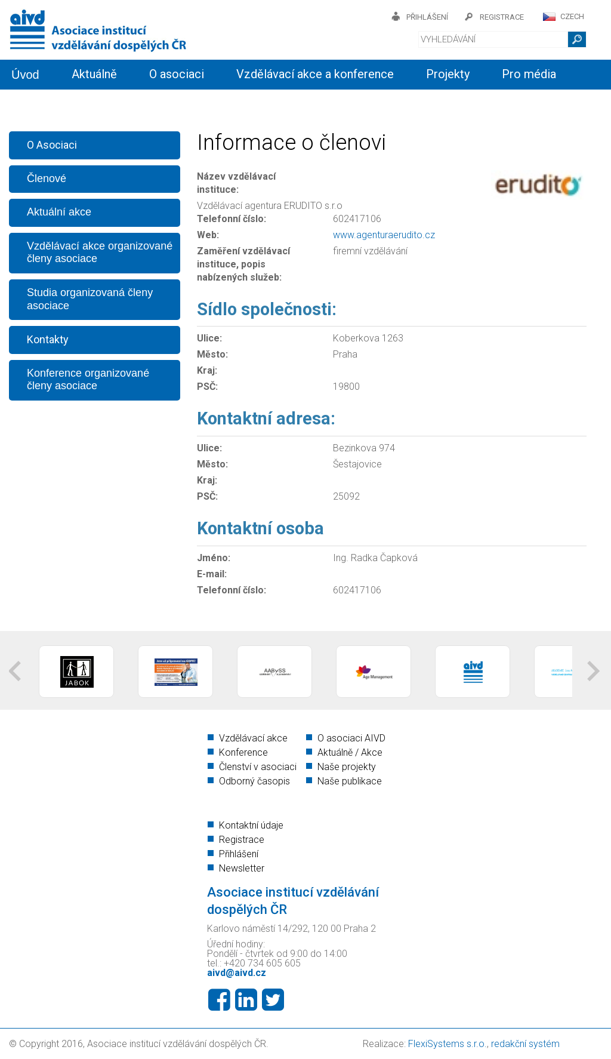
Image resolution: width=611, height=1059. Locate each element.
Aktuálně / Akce (349, 752)
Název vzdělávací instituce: (236, 183)
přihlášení (427, 17)
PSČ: (207, 386)
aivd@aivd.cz (236, 972)
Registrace (241, 839)
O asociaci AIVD (351, 738)
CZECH (572, 16)
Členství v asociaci (258, 766)
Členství (216, 103)
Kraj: (207, 370)
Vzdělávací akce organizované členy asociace (99, 252)
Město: (212, 354)
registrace (502, 17)
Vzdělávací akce (253, 738)
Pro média (529, 74)
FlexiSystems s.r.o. (447, 1043)
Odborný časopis (254, 781)
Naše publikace (349, 781)
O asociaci (176, 74)
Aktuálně (94, 74)
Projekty (448, 74)
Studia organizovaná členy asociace (90, 299)
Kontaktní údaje (251, 825)
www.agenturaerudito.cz (384, 235)
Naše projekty (346, 766)
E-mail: (212, 574)
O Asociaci (52, 144)
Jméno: (213, 558)
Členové (46, 178)
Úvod (25, 74)
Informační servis (117, 103)
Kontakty (292, 103)
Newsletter (241, 868)
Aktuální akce (59, 212)
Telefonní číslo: (231, 218)
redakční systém (525, 1043)
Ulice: (209, 338)
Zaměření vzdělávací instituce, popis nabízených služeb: (243, 264)
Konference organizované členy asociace (88, 379)
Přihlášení (238, 854)
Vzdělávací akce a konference (315, 74)
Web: (208, 235)
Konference (243, 752)
